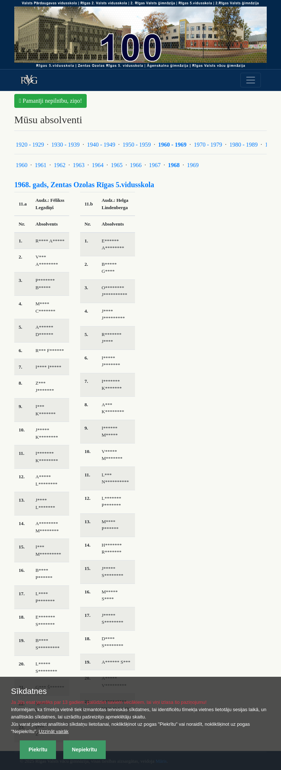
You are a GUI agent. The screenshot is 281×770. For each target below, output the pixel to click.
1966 (136, 165)
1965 (117, 165)
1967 (155, 165)
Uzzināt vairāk (54, 731)
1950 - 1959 (137, 144)
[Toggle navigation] (250, 80)
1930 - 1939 (65, 144)
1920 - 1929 (30, 144)
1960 (21, 165)
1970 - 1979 (208, 144)
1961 (40, 165)
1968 (174, 165)
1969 (193, 165)
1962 (59, 165)
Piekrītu (38, 749)
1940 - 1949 (101, 144)
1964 (98, 165)
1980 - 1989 (243, 144)
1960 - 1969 (172, 144)
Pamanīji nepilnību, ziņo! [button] (50, 101)
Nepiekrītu (84, 749)
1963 (79, 165)
